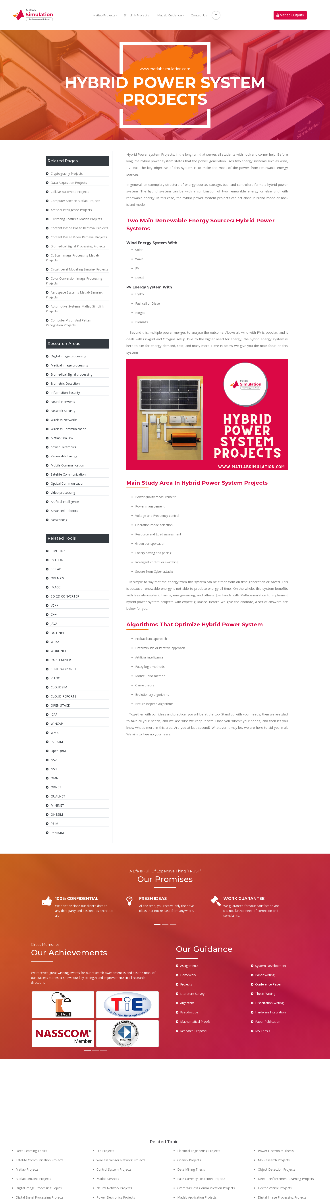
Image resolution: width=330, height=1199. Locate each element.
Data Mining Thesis (191, 1145)
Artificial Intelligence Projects (71, 210)
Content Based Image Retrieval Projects (79, 228)
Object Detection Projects (276, 1145)
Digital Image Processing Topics (39, 1164)
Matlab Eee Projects (30, 1182)
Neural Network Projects (114, 1164)
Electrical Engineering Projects (198, 1126)
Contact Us (199, 15)
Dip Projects (105, 1126)
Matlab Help (24, 1191)
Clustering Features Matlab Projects (76, 219)
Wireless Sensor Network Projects (120, 1136)
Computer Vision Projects (195, 1191)
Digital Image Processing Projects (282, 1173)
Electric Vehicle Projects (275, 1164)
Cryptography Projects (67, 173)
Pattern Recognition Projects (278, 1191)
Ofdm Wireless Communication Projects (206, 1164)
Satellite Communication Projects (40, 1136)
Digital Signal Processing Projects (40, 1173)
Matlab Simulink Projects (33, 1154)
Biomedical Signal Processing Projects (78, 246)
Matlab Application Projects (197, 1173)
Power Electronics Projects (115, 1173)
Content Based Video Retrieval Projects (79, 237)
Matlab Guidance (169, 15)
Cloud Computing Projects (276, 1182)
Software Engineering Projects (118, 1191)
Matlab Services (107, 1154)
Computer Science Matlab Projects (75, 201)
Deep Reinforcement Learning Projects (286, 1154)
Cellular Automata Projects (70, 192)
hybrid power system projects (206, 198)
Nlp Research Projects (274, 1136)
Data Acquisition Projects (69, 182)
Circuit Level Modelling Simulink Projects (79, 269)
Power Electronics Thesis (276, 1126)
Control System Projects (113, 1145)
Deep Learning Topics (31, 1126)
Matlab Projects (104, 15)
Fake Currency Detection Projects (201, 1154)
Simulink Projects (136, 15)
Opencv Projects (189, 1136)
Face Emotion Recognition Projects (202, 1182)
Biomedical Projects (110, 1182)
